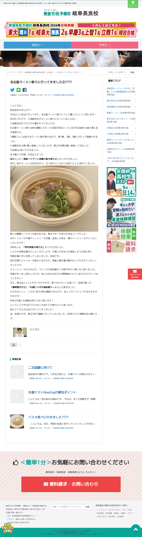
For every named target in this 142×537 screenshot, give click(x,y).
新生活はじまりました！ (118, 118)
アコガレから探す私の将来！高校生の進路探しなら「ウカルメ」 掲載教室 (71, 531)
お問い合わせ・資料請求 (106, 516)
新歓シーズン (113, 112)
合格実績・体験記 (112, 513)
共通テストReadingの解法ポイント (52, 392)
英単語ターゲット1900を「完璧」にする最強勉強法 (121, 90)
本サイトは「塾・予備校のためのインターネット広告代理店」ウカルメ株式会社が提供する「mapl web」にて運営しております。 (71, 534)
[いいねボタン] (13, 345)
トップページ (11, 72)
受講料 (123, 513)
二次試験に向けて (40, 367)
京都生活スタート (115, 149)
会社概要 (120, 516)
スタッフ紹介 (127, 510)
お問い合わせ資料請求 (135, 274)
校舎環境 (100, 513)
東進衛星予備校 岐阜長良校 (35, 72)
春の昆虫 (111, 100)
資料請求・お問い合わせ (71, 484)
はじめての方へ (114, 510)
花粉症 (110, 127)
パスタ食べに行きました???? (48, 417)
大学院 (110, 133)
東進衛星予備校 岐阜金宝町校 (18, 522)
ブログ (20, 72)
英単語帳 (111, 106)
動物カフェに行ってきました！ (121, 139)
